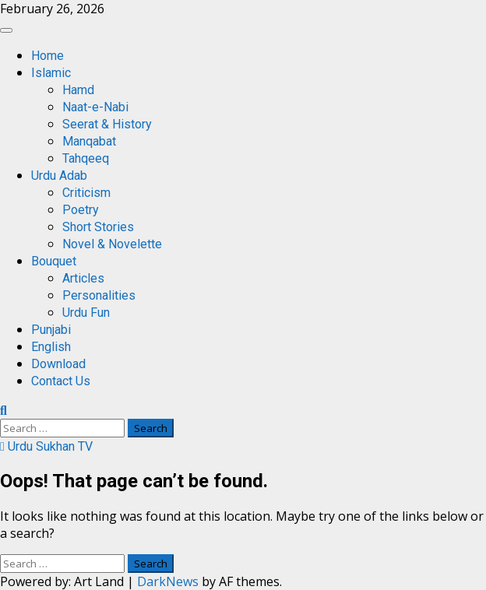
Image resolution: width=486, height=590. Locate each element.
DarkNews (168, 581)
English (51, 346)
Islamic (51, 72)
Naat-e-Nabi (95, 107)
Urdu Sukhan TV (46, 446)
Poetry (80, 209)
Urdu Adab (59, 175)
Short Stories (98, 226)
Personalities (99, 295)
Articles (83, 278)
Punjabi (51, 329)
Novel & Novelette (112, 244)
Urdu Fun (86, 312)
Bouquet (53, 261)
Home (47, 55)
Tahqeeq (85, 158)
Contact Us (60, 381)
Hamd (78, 90)
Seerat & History (107, 124)
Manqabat (89, 141)
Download (58, 363)
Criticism (86, 192)
